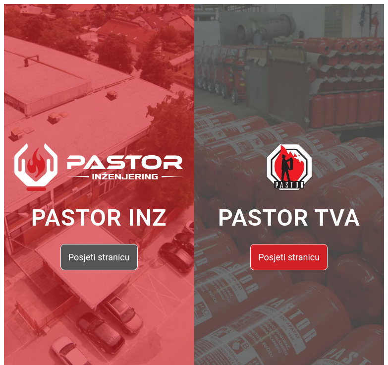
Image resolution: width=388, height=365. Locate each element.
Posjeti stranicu (99, 257)
